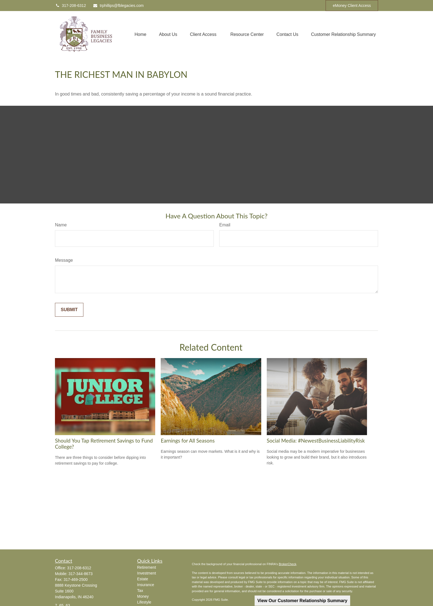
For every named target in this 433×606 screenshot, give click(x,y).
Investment (146, 573)
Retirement (146, 567)
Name (61, 225)
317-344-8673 (80, 573)
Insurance (145, 585)
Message (64, 260)
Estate (142, 579)
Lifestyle (144, 602)
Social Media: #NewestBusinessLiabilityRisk (316, 441)
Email (224, 225)
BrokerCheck (287, 564)
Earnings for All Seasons (188, 441)
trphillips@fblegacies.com (118, 5)
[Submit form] (69, 310)
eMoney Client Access (352, 5)
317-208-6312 (70, 5)
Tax (140, 590)
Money (143, 596)
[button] (140, 34)
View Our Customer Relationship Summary (302, 600)
